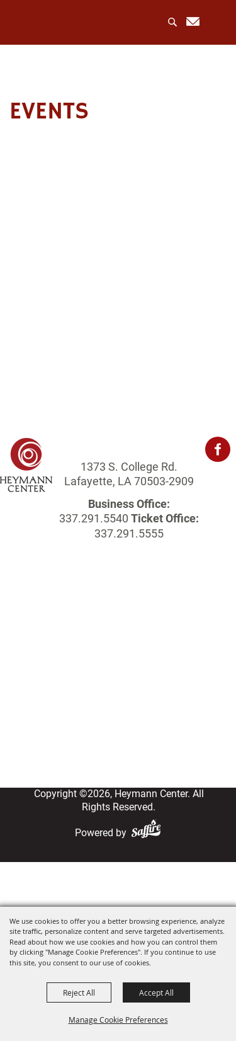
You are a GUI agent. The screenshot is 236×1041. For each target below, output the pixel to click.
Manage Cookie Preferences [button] (118, 1020)
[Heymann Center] (64, 22)
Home (118, 613)
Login (118, 707)
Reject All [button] (79, 992)
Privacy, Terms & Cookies (118, 755)
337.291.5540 (93, 518)
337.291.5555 (129, 533)
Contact (118, 723)
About (118, 629)
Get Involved (118, 692)
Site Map (118, 739)
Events (118, 644)
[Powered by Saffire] (148, 833)
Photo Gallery (118, 676)
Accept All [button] (156, 992)
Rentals (118, 660)
